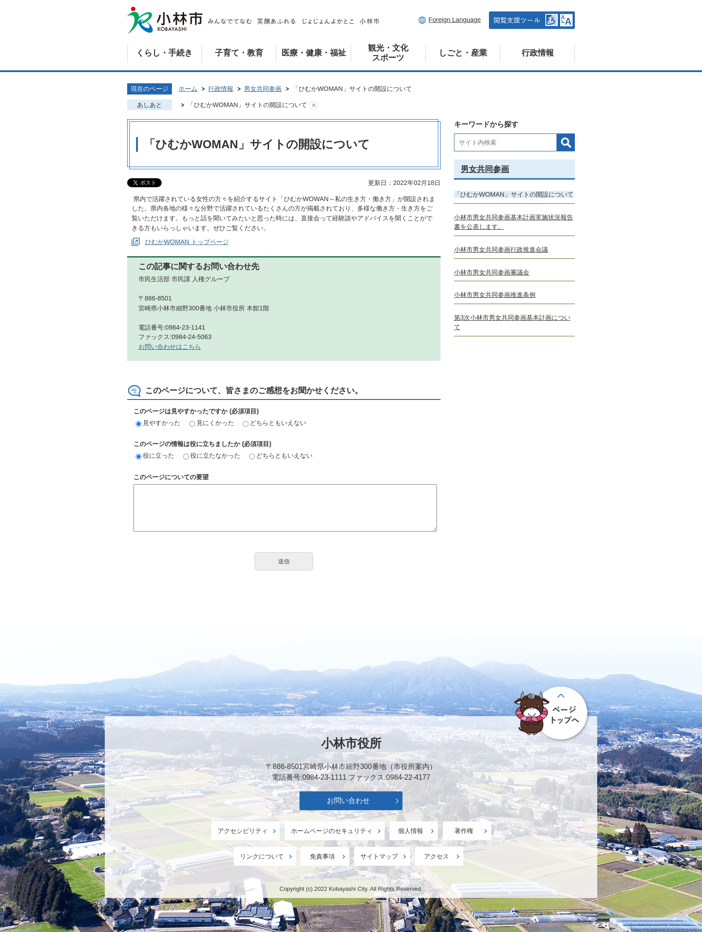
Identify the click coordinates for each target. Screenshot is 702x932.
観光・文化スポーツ (388, 52)
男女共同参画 (263, 88)
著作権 (463, 830)
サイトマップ (379, 856)
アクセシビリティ (243, 830)
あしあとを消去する (314, 105)
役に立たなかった (211, 455)
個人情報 (410, 830)
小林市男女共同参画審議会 (491, 272)
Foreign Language (454, 19)
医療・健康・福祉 (314, 52)
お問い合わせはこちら (169, 346)
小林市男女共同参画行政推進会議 (501, 249)
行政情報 (538, 52)
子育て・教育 (239, 52)
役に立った (155, 455)
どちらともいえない (274, 422)
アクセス (436, 856)
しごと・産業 (463, 52)
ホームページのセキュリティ (331, 830)
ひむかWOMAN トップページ (187, 241)
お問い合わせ (348, 800)
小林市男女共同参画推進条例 (494, 294)
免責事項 (322, 856)
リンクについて (262, 856)
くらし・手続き (164, 52)
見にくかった (211, 422)
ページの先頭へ (552, 714)
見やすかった (158, 422)
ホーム (188, 88)
